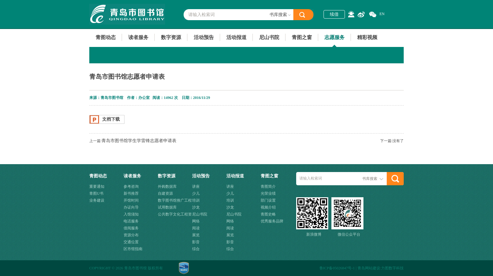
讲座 (196, 186)
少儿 (196, 193)
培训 (196, 200)
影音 (196, 242)
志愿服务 (334, 37)
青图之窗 (302, 37)
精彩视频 (367, 37)
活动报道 (236, 37)
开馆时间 (131, 200)
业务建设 (96, 200)
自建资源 (165, 193)
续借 (334, 14)
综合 (196, 249)
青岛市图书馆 (127, 14)
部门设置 (268, 200)
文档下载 (111, 119)
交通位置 (131, 242)
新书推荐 (131, 193)
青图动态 (106, 37)
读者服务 (138, 37)
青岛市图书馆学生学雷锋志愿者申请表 (139, 140)
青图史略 (268, 214)
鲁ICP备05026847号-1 (337, 268)
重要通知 (96, 186)
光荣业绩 (268, 193)
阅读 (196, 228)
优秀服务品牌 (272, 221)
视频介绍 (268, 207)
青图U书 (96, 193)
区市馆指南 (133, 249)
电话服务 (131, 221)
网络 (196, 221)
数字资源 (171, 37)
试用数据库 (167, 207)
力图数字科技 (392, 268)
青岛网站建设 (368, 268)
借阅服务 (131, 228)
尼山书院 (269, 37)
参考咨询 (131, 186)
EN (382, 14)
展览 (196, 235)
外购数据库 (167, 186)
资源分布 (131, 235)
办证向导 (131, 207)
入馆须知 (131, 214)
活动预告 (204, 37)
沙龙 (196, 207)
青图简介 (268, 186)
